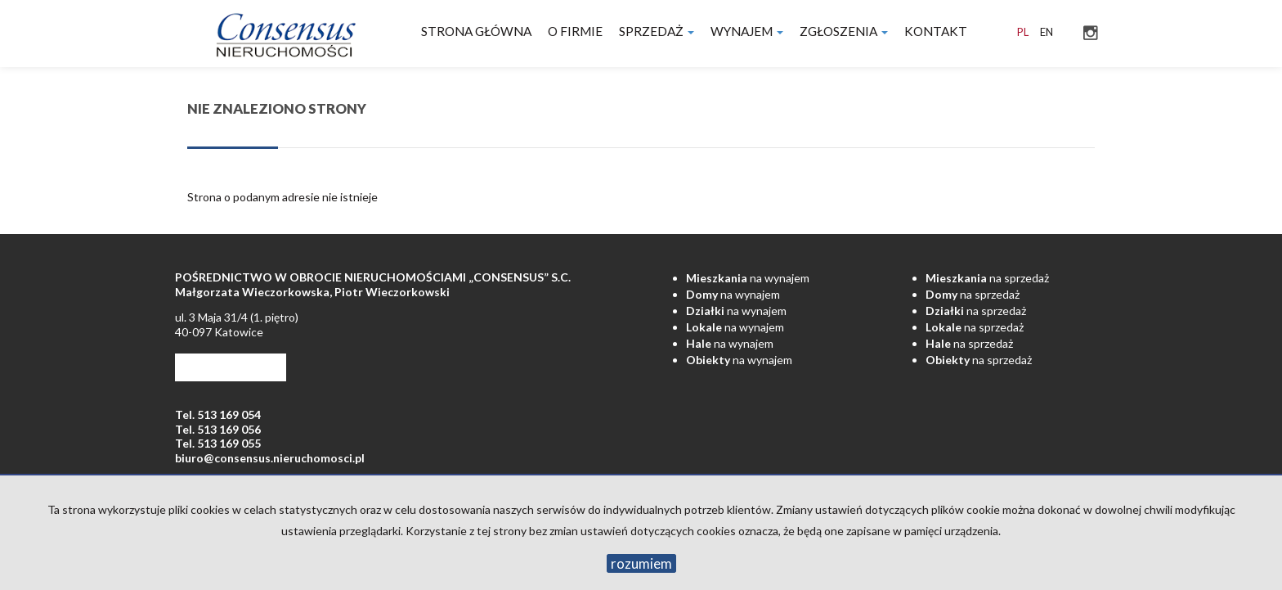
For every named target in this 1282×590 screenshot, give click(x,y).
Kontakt (935, 31)
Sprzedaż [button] (656, 31)
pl (1023, 31)
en (1046, 31)
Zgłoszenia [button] (844, 31)
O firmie (575, 31)
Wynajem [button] (746, 31)
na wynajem (747, 278)
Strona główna (476, 31)
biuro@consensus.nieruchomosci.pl (270, 458)
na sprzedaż (987, 278)
